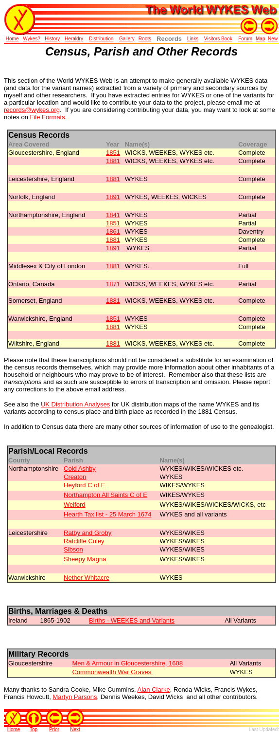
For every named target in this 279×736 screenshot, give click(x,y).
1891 (113, 248)
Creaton (75, 476)
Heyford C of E (84, 485)
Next (75, 729)
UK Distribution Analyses (75, 404)
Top (33, 729)
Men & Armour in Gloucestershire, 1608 (127, 663)
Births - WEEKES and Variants (131, 620)
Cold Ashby (80, 468)
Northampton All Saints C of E (105, 494)
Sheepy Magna (85, 559)
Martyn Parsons (74, 696)
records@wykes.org (32, 109)
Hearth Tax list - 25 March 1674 (107, 514)
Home (13, 729)
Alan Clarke (154, 689)
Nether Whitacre (86, 577)
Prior (54, 729)
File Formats (47, 117)
